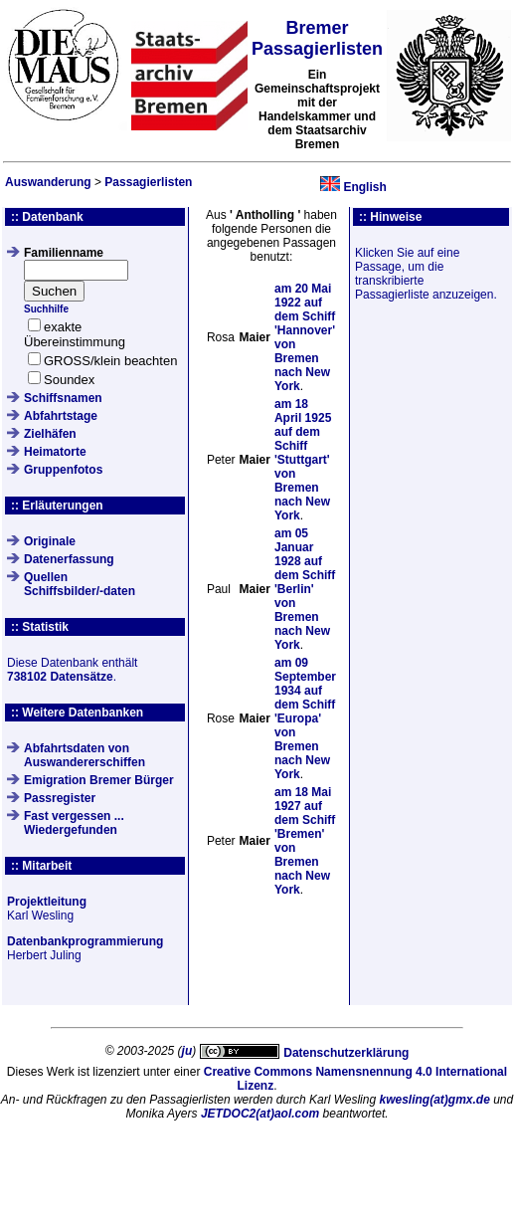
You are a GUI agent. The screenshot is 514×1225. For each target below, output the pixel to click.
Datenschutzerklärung (346, 1053)
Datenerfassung (69, 559)
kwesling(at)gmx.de (434, 1100)
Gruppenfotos (63, 470)
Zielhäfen (50, 434)
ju (187, 1051)
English (364, 187)
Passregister (59, 798)
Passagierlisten (148, 182)
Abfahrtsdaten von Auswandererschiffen (84, 755)
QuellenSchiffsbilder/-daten (79, 584)
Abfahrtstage (60, 416)
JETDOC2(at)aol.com (260, 1114)
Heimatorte (55, 452)
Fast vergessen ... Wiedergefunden (74, 823)
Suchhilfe (46, 309)
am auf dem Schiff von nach (302, 459)
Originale (50, 541)
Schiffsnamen (63, 398)
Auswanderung (48, 182)
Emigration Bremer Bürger (99, 780)
